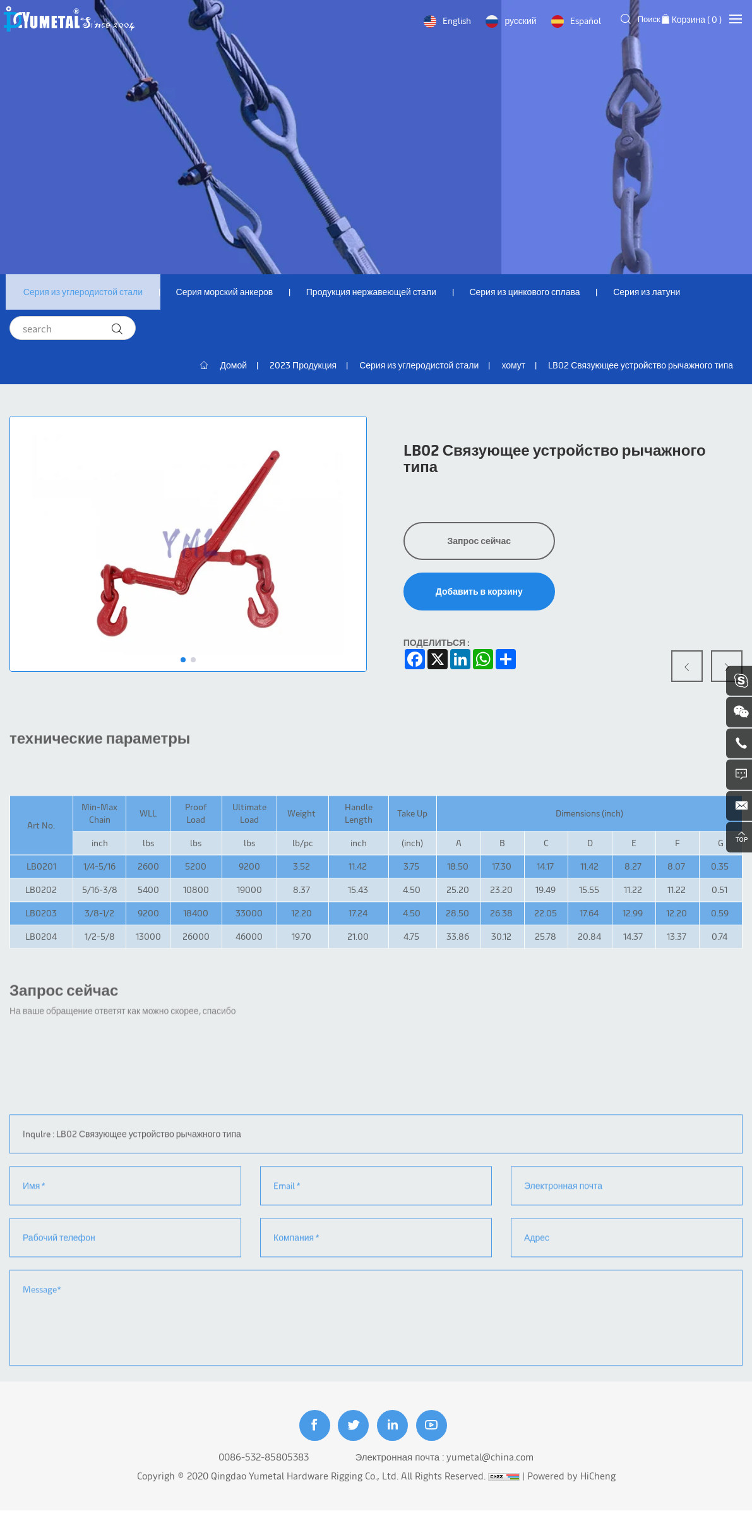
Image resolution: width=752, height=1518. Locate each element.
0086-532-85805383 (263, 1464)
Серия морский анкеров (228, 293)
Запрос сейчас (479, 543)
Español (583, 21)
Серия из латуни (659, 293)
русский (519, 21)
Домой (233, 367)
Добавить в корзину (479, 594)
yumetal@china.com (490, 1464)
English (455, 21)
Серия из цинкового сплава (534, 293)
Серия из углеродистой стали (84, 293)
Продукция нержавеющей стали (378, 293)
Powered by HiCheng (571, 1483)
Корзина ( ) (697, 19)
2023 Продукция (303, 367)
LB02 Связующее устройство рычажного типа (640, 367)
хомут (513, 367)
